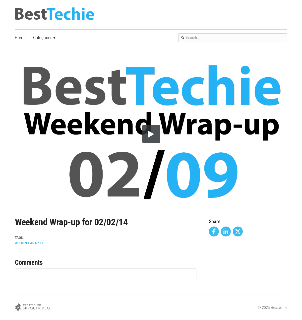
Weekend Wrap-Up (29, 243)
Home (20, 37)
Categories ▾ (44, 37)
